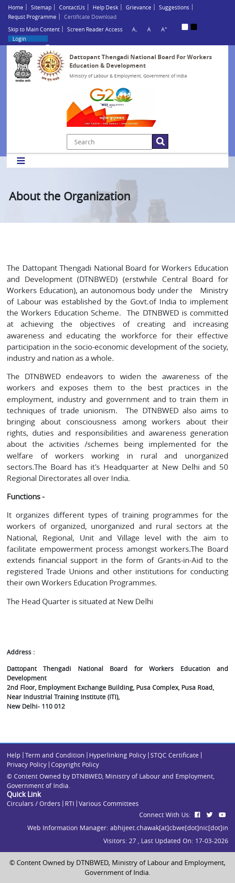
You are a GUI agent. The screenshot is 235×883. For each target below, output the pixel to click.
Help (14, 755)
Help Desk (105, 7)
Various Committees (109, 803)
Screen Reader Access (95, 29)
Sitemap (41, 7)
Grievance (138, 7)
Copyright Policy (75, 764)
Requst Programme (32, 16)
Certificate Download (90, 16)
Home (15, 7)
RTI (69, 803)
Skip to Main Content (34, 29)
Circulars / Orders (33, 803)
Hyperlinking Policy (117, 755)
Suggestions (174, 7)
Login (19, 38)
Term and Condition (55, 755)
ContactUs (72, 7)
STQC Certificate (174, 755)
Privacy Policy (27, 764)
